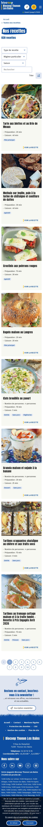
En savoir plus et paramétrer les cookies (21, 817)
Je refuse (13, 823)
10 (27, 667)
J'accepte (30, 823)
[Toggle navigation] (40, 7)
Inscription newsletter (21, 708)
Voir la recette (31, 147)
